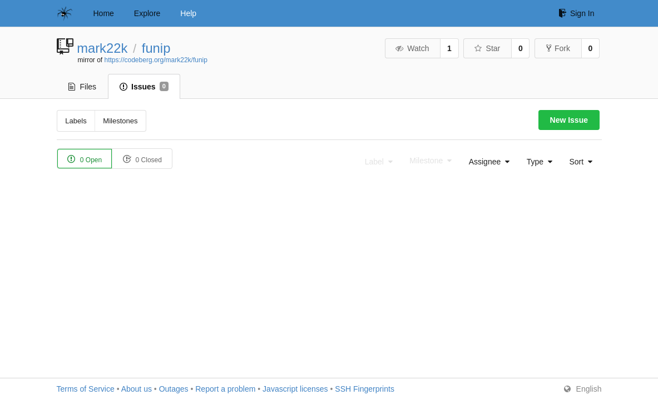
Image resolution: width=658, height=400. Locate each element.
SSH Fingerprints (364, 388)
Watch (412, 48)
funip (156, 48)
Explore (147, 13)
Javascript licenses (295, 388)
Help (188, 13)
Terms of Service (86, 388)
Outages (174, 388)
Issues (144, 87)
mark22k (102, 48)
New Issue (569, 120)
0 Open (84, 159)
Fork (558, 48)
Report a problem (225, 388)
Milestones (120, 121)
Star (486, 48)
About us (136, 388)
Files (82, 86)
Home (103, 13)
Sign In (576, 13)
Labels (75, 121)
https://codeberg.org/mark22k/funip (156, 60)
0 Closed (142, 159)
